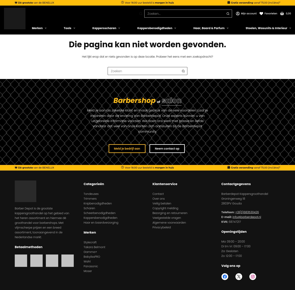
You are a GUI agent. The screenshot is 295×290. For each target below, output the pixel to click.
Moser (88, 271)
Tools (69, 28)
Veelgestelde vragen (166, 218)
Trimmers (90, 199)
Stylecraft (90, 242)
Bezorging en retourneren (169, 213)
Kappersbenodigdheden (156, 28)
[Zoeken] (140, 13)
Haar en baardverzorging (101, 223)
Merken (39, 28)
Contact (158, 194)
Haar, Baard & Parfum (210, 28)
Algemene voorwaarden (169, 223)
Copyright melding (165, 208)
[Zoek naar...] (184, 14)
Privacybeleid (161, 227)
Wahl (87, 261)
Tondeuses (91, 194)
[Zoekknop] (228, 14)
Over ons (158, 199)
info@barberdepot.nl (247, 217)
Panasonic (91, 266)
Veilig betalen (161, 203)
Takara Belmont (94, 247)
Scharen (89, 208)
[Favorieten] (268, 14)
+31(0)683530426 (247, 212)
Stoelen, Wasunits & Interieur (268, 28)
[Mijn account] (246, 14)
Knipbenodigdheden (98, 203)
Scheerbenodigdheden (100, 213)
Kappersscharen (106, 28)
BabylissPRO (92, 257)
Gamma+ (90, 252)
